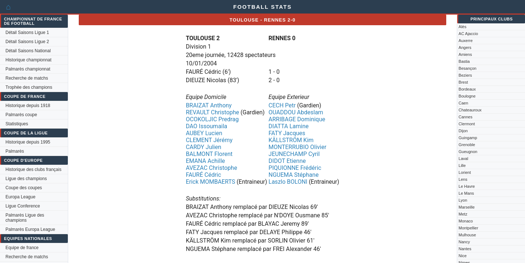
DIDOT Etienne (287, 160)
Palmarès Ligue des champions (24, 218)
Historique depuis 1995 (27, 142)
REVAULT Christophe (212, 112)
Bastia (464, 61)
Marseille (467, 207)
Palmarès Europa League (30, 229)
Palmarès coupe (21, 114)
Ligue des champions (26, 178)
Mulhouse (467, 235)
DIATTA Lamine (289, 126)
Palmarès (14, 151)
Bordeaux (467, 89)
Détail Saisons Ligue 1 (27, 32)
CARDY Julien (203, 147)
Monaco (466, 221)
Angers (465, 47)
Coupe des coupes (23, 187)
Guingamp (468, 138)
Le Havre (467, 186)
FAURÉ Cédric (203, 174)
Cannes (465, 117)
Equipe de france (22, 247)
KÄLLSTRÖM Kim (291, 140)
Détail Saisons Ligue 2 (27, 41)
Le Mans (466, 193)
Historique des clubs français (33, 169)
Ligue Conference (22, 206)
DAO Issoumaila (207, 126)
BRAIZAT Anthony (209, 105)
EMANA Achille (205, 160)
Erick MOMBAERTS (210, 181)
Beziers (465, 75)
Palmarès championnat (27, 69)
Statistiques (16, 123)
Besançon (468, 68)
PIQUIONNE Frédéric (295, 167)
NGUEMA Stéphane (294, 174)
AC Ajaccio (468, 33)
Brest (463, 82)
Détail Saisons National (28, 50)
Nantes (465, 249)
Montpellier (468, 228)
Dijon (463, 131)
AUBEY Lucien (204, 133)
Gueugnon (468, 151)
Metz (463, 214)
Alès (462, 26)
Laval (463, 158)
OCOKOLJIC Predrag (212, 119)
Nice (463, 256)
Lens (463, 179)
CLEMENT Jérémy (209, 140)
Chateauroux (470, 110)
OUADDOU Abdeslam (296, 112)
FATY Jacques (287, 133)
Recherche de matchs (26, 78)
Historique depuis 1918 (27, 105)
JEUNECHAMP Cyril (294, 153)
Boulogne (467, 96)
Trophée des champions (28, 87)
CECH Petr (282, 105)
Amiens (465, 54)
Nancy (464, 242)
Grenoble (467, 144)
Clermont (467, 124)
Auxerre (466, 40)
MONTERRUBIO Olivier (298, 147)
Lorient (465, 172)
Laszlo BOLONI (288, 181)
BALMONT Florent (209, 153)
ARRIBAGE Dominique (297, 119)
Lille (462, 165)
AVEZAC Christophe (211, 167)
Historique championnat (28, 59)
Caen (463, 103)
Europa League (20, 196)
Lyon (463, 200)
